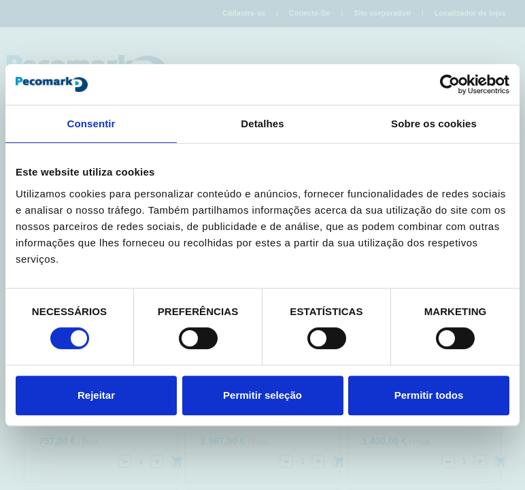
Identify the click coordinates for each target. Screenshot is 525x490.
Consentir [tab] (91, 123)
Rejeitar (96, 395)
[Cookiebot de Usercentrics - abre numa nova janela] (449, 84)
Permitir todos (429, 395)
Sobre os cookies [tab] (434, 123)
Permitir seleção (262, 395)
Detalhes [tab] (262, 123)
